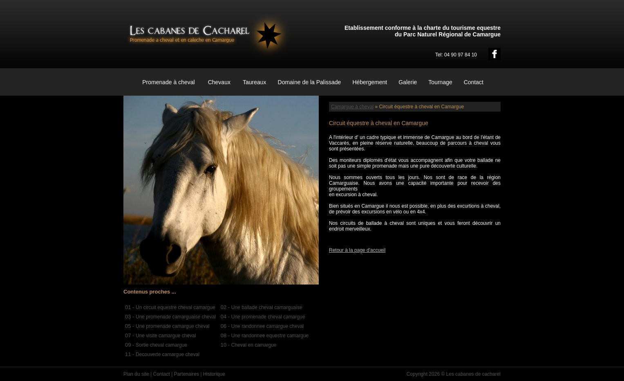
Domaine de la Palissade (309, 82)
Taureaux (254, 82)
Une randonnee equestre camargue (270, 335)
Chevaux (219, 82)
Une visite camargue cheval (166, 335)
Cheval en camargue (254, 345)
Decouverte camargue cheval (167, 354)
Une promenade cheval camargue (268, 317)
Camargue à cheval (352, 107)
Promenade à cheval (168, 82)
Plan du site (136, 374)
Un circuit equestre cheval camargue (175, 307)
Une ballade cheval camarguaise (266, 307)
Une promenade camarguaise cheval (176, 317)
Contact (473, 82)
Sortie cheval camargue (161, 345)
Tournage (440, 82)
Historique (214, 374)
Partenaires (186, 374)
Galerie (407, 82)
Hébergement (369, 82)
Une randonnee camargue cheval (267, 326)
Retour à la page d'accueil (357, 250)
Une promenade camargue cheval (173, 326)
